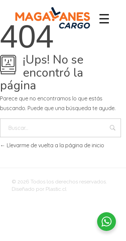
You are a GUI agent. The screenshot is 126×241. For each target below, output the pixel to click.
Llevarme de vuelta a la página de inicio (52, 145)
